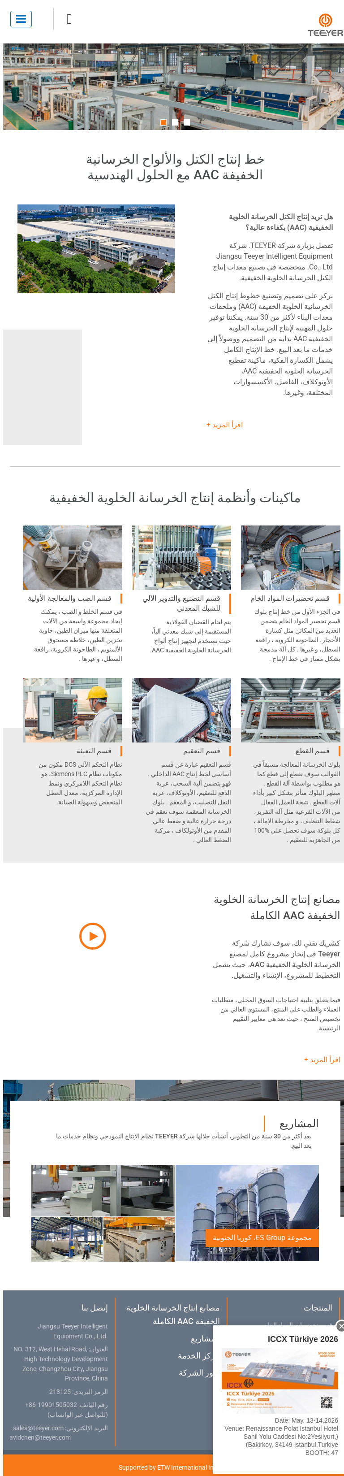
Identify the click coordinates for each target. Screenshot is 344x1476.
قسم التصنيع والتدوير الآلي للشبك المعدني (178, 603)
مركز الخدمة (196, 1355)
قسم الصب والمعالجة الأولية (66, 598)
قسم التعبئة (90, 751)
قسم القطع (309, 751)
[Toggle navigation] (18, 19)
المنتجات (315, 1307)
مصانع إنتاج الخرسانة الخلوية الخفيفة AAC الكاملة (170, 1314)
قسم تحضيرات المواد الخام (287, 598)
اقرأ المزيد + (221, 425)
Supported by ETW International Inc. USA (172, 1467)
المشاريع (202, 1338)
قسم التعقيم (198, 751)
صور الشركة (196, 1372)
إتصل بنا (91, 1307)
